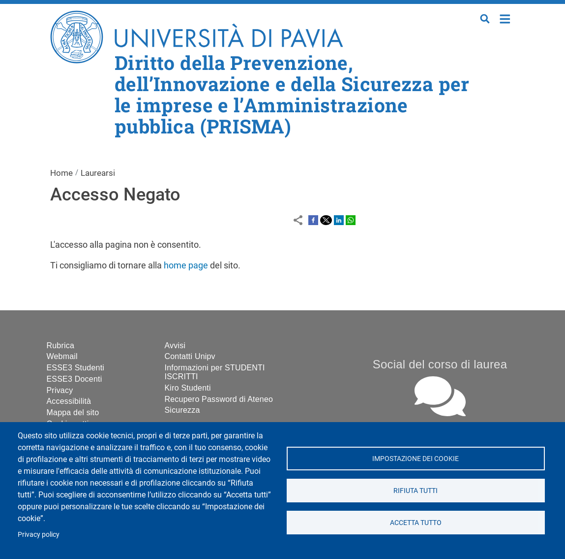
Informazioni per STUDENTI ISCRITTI (215, 372)
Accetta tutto (416, 522)
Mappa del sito (73, 412)
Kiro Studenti (188, 388)
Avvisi (175, 345)
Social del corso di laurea (440, 364)
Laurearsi (98, 173)
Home (505, 18)
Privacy (60, 390)
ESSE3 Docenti (74, 379)
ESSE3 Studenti (76, 367)
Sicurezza (182, 410)
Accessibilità (69, 401)
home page (186, 265)
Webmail (62, 356)
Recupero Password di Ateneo (219, 399)
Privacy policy (38, 534)
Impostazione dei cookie (415, 458)
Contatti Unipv (190, 356)
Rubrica (61, 345)
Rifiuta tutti (415, 490)
